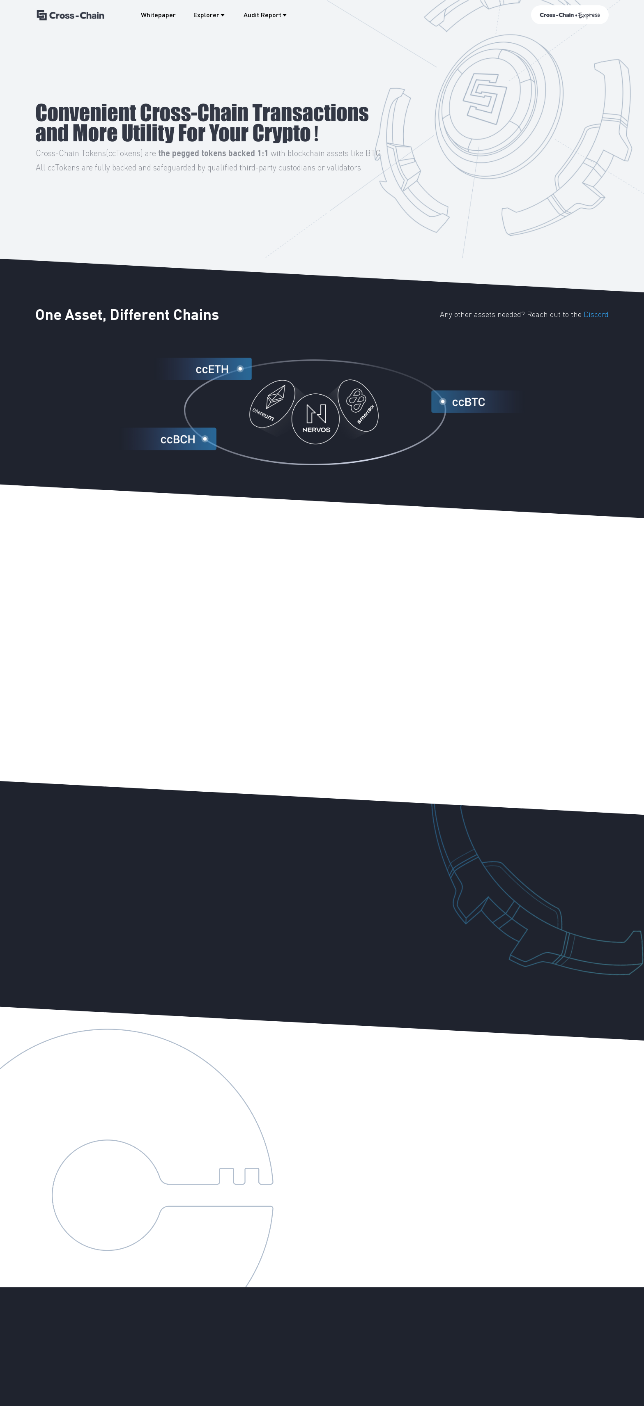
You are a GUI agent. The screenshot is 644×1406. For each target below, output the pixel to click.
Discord (596, 314)
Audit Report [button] (266, 14)
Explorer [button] (209, 14)
